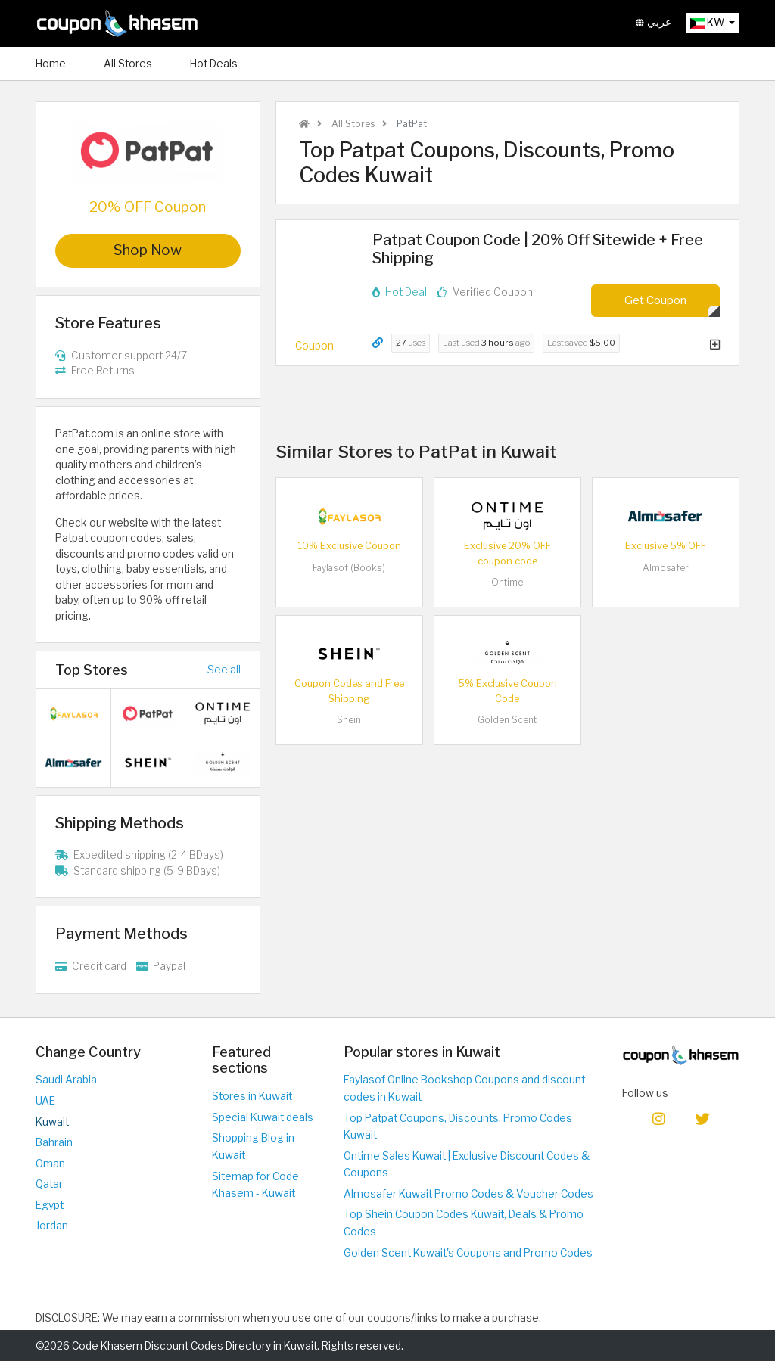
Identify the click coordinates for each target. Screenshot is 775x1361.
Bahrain (54, 1142)
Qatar (49, 1184)
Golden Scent (507, 720)
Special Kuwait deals (262, 1117)
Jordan (52, 1226)
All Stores (128, 63)
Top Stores (91, 669)
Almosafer (666, 567)
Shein (349, 720)
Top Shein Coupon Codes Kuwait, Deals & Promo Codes (464, 1223)
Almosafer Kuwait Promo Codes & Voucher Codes (468, 1194)
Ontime (507, 582)
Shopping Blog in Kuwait (253, 1146)
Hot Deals (214, 63)
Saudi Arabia (66, 1080)
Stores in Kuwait (252, 1096)
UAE (45, 1101)
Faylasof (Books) (349, 567)
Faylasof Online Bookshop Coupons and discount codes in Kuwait (464, 1088)
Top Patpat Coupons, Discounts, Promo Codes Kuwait (458, 1127)
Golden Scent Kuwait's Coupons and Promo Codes (468, 1253)
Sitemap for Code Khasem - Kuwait (255, 1185)
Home (51, 63)
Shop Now (148, 250)
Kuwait (52, 1122)
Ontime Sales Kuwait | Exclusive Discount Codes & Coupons (467, 1164)
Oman (50, 1163)
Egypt (50, 1205)
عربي (653, 22)
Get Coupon (655, 300)
